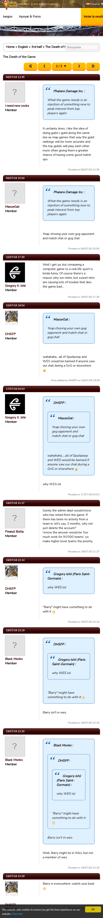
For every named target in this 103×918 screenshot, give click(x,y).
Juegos (7, 16)
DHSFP (10, 334)
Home (10, 47)
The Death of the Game (61, 47)
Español (93, 4)
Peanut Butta (14, 531)
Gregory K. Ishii (15, 286)
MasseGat (12, 207)
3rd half (36, 47)
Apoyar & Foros (30, 16)
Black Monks (14, 659)
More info (17, 914)
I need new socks (17, 106)
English (23, 47)
